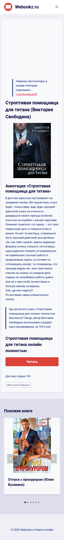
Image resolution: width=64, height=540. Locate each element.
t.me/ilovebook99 (26, 94)
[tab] (25, 502)
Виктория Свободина (18, 385)
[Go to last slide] (10, 458)
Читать (32, 362)
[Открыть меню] (57, 6)
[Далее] (54, 458)
